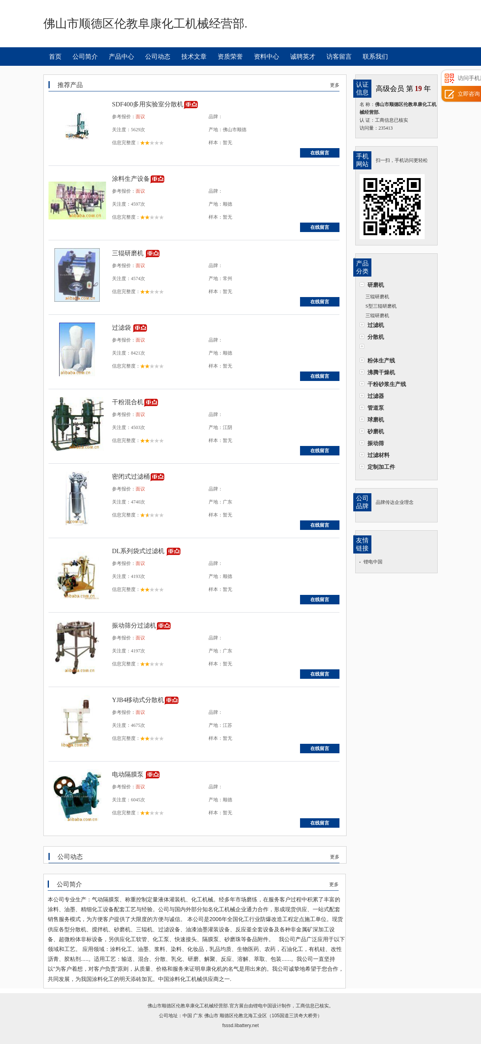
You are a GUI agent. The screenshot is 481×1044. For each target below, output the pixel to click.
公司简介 (85, 56)
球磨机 (375, 419)
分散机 (375, 337)
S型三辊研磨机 (381, 306)
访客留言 (339, 56)
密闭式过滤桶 (131, 476)
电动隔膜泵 (128, 774)
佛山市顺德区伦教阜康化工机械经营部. (188, 1006)
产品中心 (121, 56)
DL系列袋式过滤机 (139, 551)
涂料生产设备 (131, 178)
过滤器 (375, 396)
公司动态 (157, 56)
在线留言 (319, 153)
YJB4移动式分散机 (138, 700)
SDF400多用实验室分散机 (147, 104)
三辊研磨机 (377, 296)
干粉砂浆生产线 (386, 384)
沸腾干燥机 (381, 372)
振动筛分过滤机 (134, 625)
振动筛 (375, 443)
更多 (334, 85)
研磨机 (375, 285)
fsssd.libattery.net (240, 1025)
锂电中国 (373, 562)
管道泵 (375, 408)
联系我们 (375, 56)
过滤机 (375, 325)
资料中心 (266, 56)
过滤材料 (378, 455)
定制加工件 (381, 467)
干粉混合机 (128, 402)
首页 (55, 56)
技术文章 (194, 56)
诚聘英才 (302, 56)
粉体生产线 (381, 360)
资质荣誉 (230, 56)
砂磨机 (375, 431)
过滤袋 (122, 327)
